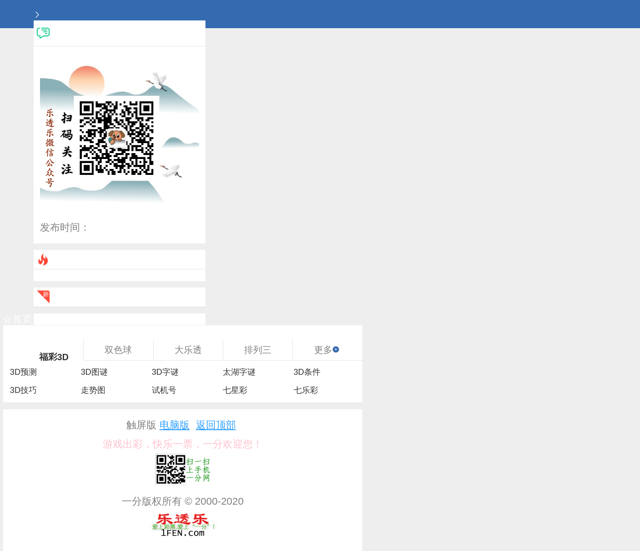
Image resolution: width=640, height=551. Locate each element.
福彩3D (54, 357)
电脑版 (175, 425)
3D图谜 (94, 372)
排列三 (257, 350)
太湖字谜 (239, 372)
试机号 (164, 390)
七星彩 (235, 390)
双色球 (118, 350)
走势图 (93, 390)
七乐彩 (306, 390)
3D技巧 (23, 390)
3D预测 (23, 372)
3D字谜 (165, 372)
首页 (18, 319)
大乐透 (188, 350)
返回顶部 (216, 425)
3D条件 (307, 372)
